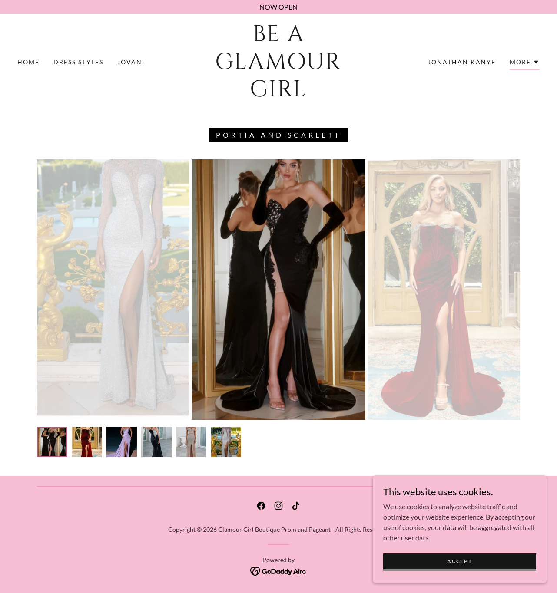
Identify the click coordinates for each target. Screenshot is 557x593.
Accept (459, 561)
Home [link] (28, 62)
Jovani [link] (131, 62)
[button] (525, 63)
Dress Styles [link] (78, 62)
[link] (279, 93)
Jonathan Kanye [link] (462, 62)
